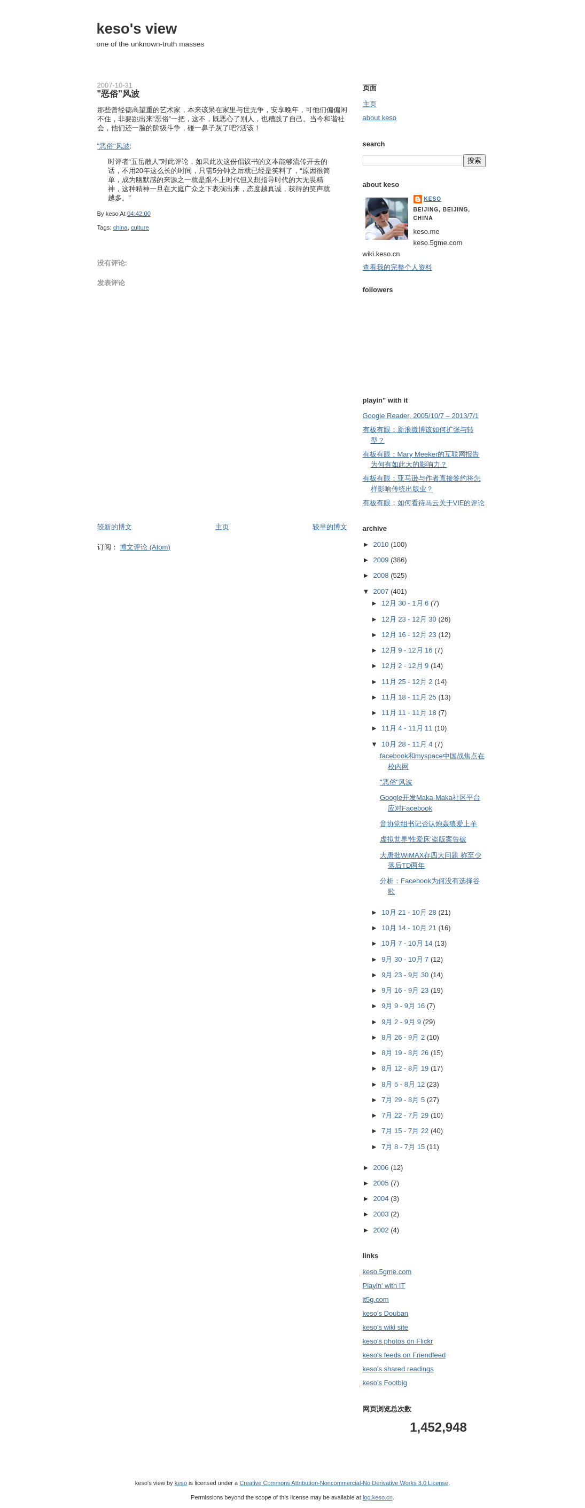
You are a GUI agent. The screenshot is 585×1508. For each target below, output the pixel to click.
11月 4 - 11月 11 (407, 728)
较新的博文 (114, 527)
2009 (382, 560)
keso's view (137, 28)
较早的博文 (330, 527)
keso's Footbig (385, 1383)
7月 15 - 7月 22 (406, 1131)
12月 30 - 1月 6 (406, 603)
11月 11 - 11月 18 (409, 713)
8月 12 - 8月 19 (406, 1068)
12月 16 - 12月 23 (409, 635)
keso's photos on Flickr (398, 1341)
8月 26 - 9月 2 (404, 1037)
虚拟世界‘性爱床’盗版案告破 (423, 839)
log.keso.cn (378, 1497)
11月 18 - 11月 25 (409, 697)
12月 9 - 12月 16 (407, 650)
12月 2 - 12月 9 (406, 666)
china (120, 227)
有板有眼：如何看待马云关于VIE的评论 (424, 503)
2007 (382, 591)
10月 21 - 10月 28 (409, 912)
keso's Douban (386, 1313)
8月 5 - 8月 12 (404, 1084)
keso (433, 199)
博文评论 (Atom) (145, 547)
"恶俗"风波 (118, 93)
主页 (222, 527)
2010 (382, 544)
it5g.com (376, 1299)
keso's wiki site (386, 1327)
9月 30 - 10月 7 (406, 959)
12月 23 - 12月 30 (409, 619)
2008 (382, 575)
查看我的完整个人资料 (397, 267)
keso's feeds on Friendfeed (404, 1355)
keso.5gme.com (387, 1272)
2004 (382, 1199)
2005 (382, 1183)
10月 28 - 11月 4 (407, 744)
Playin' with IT (384, 1286)
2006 (382, 1168)
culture (140, 227)
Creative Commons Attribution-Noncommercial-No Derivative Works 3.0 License (343, 1483)
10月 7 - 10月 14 (407, 943)
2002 (382, 1230)
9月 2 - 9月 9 (402, 1022)
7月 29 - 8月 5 (404, 1100)
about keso (380, 118)
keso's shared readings (398, 1369)
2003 (382, 1214)
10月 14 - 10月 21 (409, 928)
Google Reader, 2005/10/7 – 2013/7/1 (421, 416)
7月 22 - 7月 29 (406, 1115)
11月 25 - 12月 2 (407, 682)
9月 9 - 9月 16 (404, 1006)
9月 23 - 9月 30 (406, 975)
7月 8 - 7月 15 (404, 1147)
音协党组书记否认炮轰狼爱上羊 (428, 824)
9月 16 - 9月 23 (406, 990)
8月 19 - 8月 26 (406, 1053)
